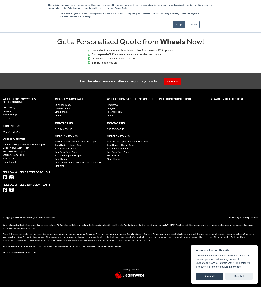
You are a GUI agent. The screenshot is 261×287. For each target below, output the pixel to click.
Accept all (210, 276)
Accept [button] (179, 24)
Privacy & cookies (250, 217)
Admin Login (235, 217)
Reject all (239, 276)
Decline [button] (193, 24)
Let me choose (232, 266)
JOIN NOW (172, 81)
